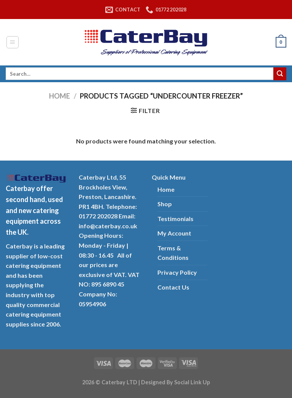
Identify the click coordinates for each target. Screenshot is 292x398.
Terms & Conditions (173, 252)
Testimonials (175, 218)
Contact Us (173, 287)
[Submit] (279, 73)
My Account (174, 233)
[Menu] (12, 42)
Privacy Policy (177, 272)
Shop (164, 203)
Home (59, 96)
